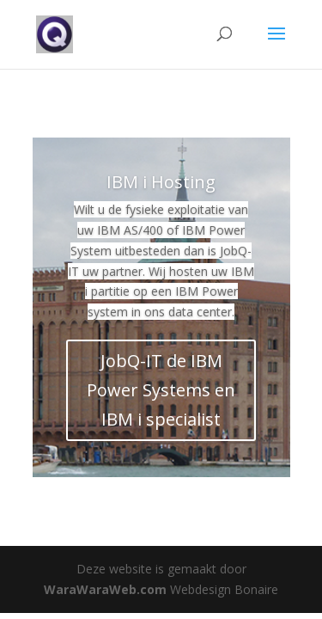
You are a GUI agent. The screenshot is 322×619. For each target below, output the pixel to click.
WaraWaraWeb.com (105, 589)
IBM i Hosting (161, 181)
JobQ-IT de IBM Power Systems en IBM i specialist (161, 390)
